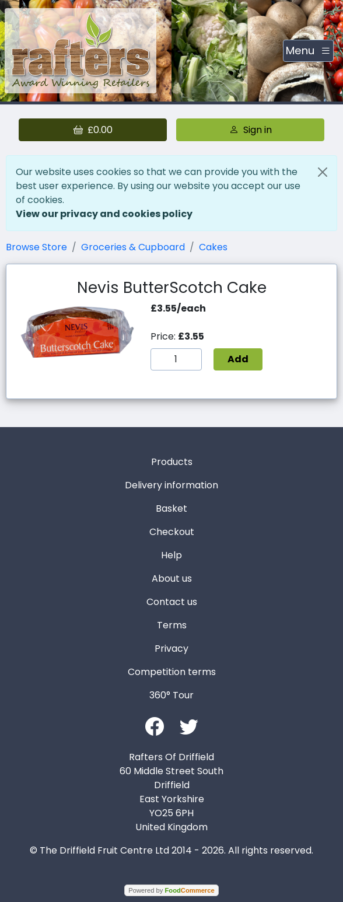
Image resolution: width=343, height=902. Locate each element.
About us (172, 578)
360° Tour (171, 695)
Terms (172, 625)
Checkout (171, 532)
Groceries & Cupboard (133, 247)
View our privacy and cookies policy (104, 214)
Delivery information (171, 485)
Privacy (171, 648)
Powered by (171, 890)
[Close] (323, 172)
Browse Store (36, 247)
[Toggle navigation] (308, 51)
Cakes (213, 247)
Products (171, 462)
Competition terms (172, 672)
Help (171, 555)
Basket (171, 508)
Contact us (171, 602)
